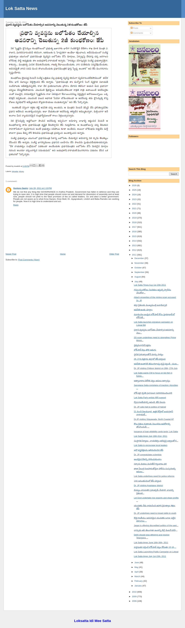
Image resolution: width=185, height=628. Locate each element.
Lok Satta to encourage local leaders (150, 445)
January (138, 586)
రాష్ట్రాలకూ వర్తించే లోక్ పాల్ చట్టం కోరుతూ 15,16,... (155, 547)
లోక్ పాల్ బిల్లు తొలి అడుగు (145, 350)
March (137, 576)
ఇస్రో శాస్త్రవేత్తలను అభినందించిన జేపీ (148, 450)
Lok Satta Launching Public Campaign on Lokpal (156, 552)
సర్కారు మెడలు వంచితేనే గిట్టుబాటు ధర (150, 464)
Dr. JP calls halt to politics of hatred (150, 407)
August (137, 277)
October (138, 267)
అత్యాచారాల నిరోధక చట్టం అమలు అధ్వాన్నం (152, 380)
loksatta (15, 171)
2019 (134, 218)
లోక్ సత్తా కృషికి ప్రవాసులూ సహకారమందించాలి (153, 393)
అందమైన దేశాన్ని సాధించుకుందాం (148, 459)
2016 (134, 231)
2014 (134, 241)
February (138, 581)
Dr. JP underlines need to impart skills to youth (155, 513)
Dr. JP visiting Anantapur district (148, 485)
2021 (134, 208)
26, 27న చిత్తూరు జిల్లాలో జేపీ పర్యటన (150, 359)
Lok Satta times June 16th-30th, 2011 (151, 542)
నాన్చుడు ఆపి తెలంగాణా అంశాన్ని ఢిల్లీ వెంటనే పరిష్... (156, 530)
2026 (134, 185)
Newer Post (11, 254)
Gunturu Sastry (20, 188)
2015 (134, 236)
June (137, 562)
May (136, 567)
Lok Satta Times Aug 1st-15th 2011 (150, 285)
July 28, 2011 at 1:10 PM (40, 188)
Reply (16, 205)
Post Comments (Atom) (29, 260)
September (139, 272)
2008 (134, 601)
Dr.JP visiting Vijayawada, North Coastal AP (154, 419)
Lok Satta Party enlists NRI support (150, 397)
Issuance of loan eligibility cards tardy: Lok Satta (156, 431)
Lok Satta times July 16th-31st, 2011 (150, 436)
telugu (21, 171)
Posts (134, 28)
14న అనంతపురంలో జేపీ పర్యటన (147, 481)
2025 (134, 190)
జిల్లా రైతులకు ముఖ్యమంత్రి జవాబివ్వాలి (150, 305)
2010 (134, 592)
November (139, 263)
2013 (134, 245)
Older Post (114, 254)
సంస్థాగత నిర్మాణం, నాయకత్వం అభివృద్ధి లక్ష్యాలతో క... (156, 441)
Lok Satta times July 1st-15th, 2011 (150, 556)
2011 (134, 255)
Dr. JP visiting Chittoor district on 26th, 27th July (156, 368)
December (139, 258)
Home (63, 254)
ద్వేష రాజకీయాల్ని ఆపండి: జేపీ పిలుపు (149, 402)
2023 (134, 199)
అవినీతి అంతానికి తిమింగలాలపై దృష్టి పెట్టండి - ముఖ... (156, 364)
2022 (134, 204)
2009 (134, 596)
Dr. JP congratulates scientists (148, 454)
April (136, 572)
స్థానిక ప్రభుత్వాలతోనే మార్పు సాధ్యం (148, 354)
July (136, 281)
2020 (134, 213)
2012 (134, 250)
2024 (134, 194)
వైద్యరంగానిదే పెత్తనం (142, 345)
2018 (134, 222)
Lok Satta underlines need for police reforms (154, 476)
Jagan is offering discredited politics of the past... (156, 525)
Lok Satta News (22, 8)
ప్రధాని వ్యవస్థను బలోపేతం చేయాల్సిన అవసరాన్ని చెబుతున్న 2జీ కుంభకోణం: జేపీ (47, 24)
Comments (137, 33)
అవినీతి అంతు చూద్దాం (143, 309)
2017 (134, 227)
